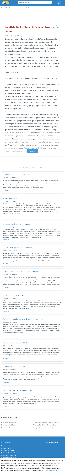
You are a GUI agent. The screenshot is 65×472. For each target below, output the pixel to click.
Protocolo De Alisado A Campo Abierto (44, 425)
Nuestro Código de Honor (8, 457)
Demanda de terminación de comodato (12, 428)
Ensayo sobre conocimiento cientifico (44, 428)
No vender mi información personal (11, 460)
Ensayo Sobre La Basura (8, 422)
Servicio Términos (6, 448)
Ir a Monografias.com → (52, 442)
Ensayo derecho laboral (8, 425)
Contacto (4, 446)
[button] (58, 29)
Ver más (32, 151)
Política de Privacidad (7, 450)
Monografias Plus (6, 7)
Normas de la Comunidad (8, 455)
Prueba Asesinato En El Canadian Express (45, 422)
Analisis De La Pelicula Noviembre (24, 7)
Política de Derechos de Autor (10, 453)
